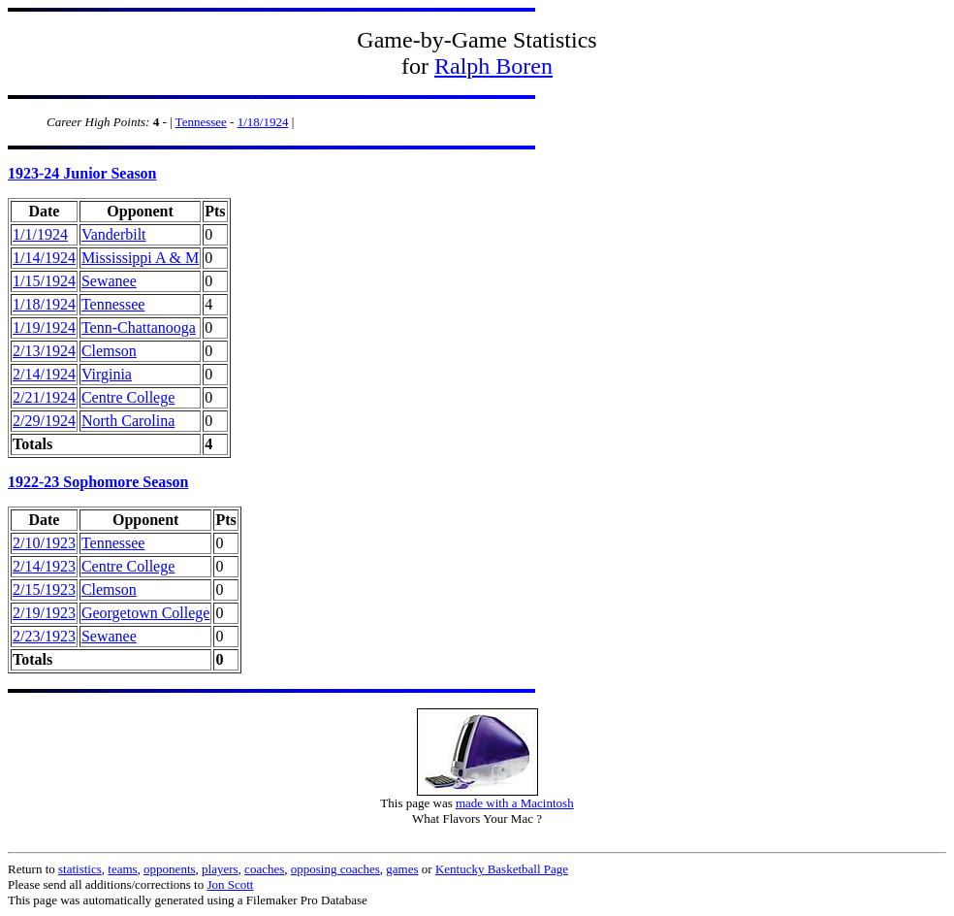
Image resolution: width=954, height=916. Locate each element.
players (220, 869)
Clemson (109, 351)
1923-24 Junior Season (82, 173)
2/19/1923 (44, 613)
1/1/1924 (40, 234)
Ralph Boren (493, 66)
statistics (80, 869)
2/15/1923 (44, 589)
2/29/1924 (44, 420)
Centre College (128, 397)
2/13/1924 (44, 351)
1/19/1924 (44, 327)
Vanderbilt (113, 234)
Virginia (106, 374)
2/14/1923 (44, 566)
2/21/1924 (44, 397)
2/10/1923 (44, 543)
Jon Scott (230, 884)
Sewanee (109, 281)
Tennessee (201, 121)
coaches (264, 869)
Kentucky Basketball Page (501, 869)
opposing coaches (335, 869)
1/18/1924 (263, 121)
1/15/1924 (44, 281)
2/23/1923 (44, 636)
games (402, 869)
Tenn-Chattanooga (138, 327)
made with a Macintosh (515, 803)
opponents (169, 869)
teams (122, 869)
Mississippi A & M (140, 257)
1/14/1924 (44, 257)
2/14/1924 (44, 374)
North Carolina (128, 420)
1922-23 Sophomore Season (98, 482)
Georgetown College (145, 613)
